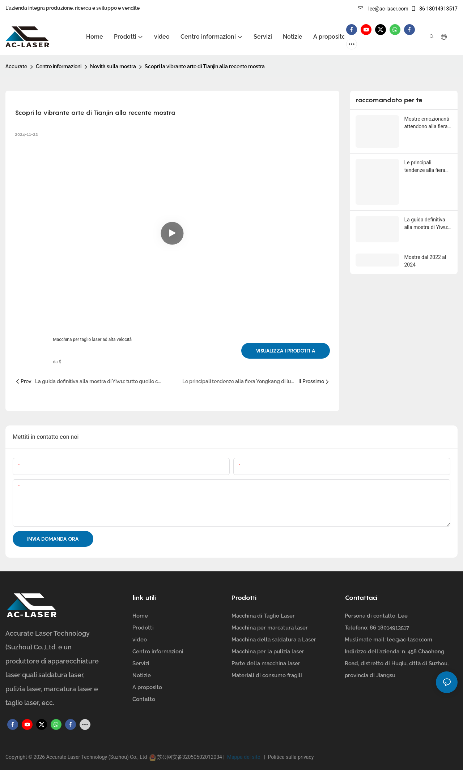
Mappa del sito (244, 757)
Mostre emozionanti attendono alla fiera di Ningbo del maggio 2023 (428, 123)
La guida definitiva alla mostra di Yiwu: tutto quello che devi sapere (427, 223)
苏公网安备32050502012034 (189, 757)
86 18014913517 (434, 9)
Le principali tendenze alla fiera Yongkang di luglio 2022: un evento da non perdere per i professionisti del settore (425, 167)
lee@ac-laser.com (383, 9)
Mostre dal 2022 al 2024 (425, 260)
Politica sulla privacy (289, 757)
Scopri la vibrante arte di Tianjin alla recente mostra (205, 66)
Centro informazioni (58, 66)
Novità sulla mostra (113, 66)
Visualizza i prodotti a (285, 350)
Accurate (16, 66)
